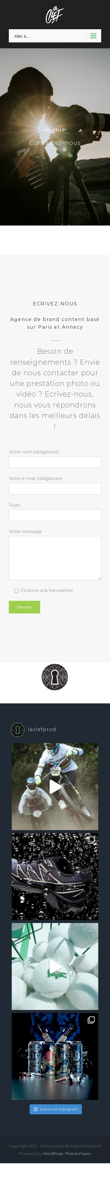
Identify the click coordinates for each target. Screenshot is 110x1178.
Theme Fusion (78, 1153)
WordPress (53, 1153)
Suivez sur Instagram (56, 1109)
